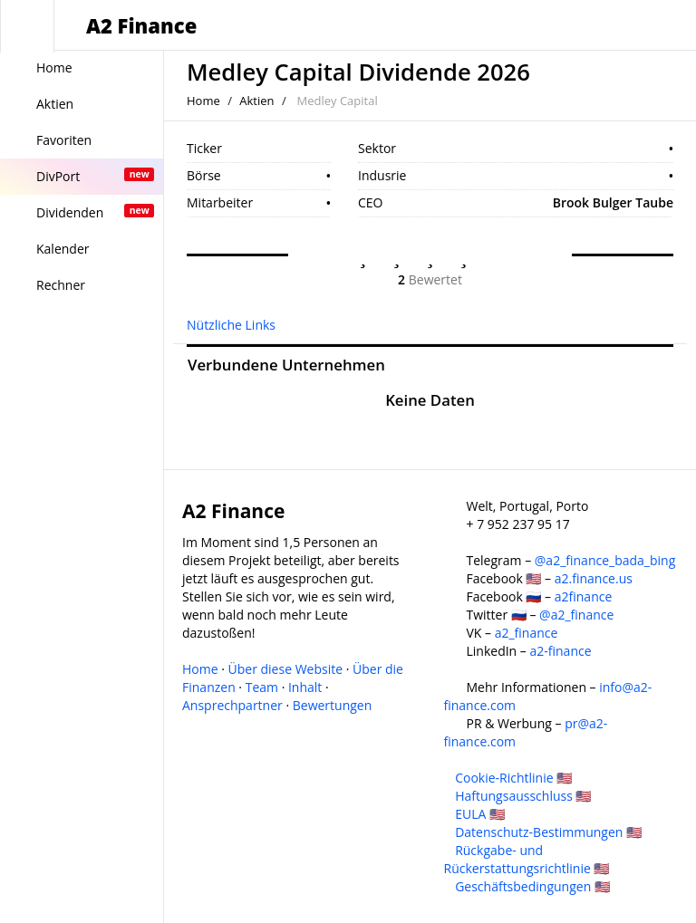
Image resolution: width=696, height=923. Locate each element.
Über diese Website (285, 669)
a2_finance (526, 632)
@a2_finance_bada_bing (605, 560)
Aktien (256, 100)
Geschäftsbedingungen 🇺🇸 (532, 886)
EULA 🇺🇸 (480, 813)
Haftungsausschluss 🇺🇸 (523, 795)
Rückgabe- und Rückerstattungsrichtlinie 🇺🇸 (527, 859)
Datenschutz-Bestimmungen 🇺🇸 (548, 832)
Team (262, 687)
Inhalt (305, 687)
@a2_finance (576, 614)
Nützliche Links (231, 324)
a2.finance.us (594, 578)
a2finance (584, 596)
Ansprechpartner (232, 705)
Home (203, 100)
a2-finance (560, 650)
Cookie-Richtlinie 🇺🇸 (513, 777)
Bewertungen (332, 705)
